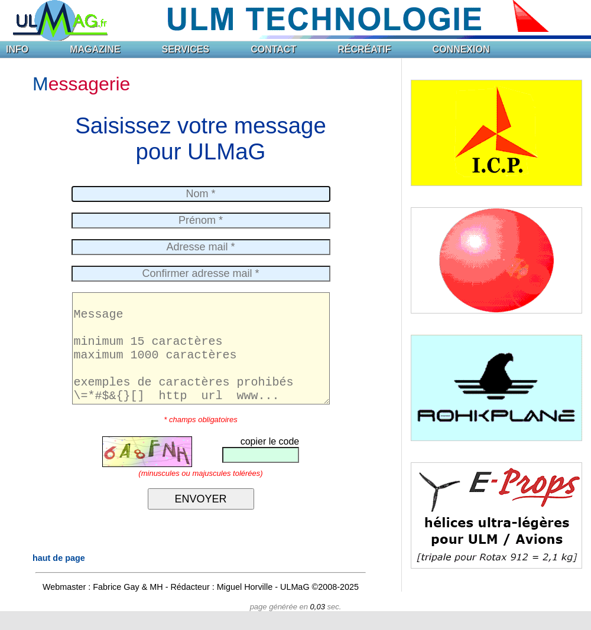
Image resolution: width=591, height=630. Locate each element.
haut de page (59, 577)
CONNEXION (461, 49)
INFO (17, 49)
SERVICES (186, 49)
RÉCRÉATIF (364, 49)
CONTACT (273, 49)
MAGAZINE (95, 49)
